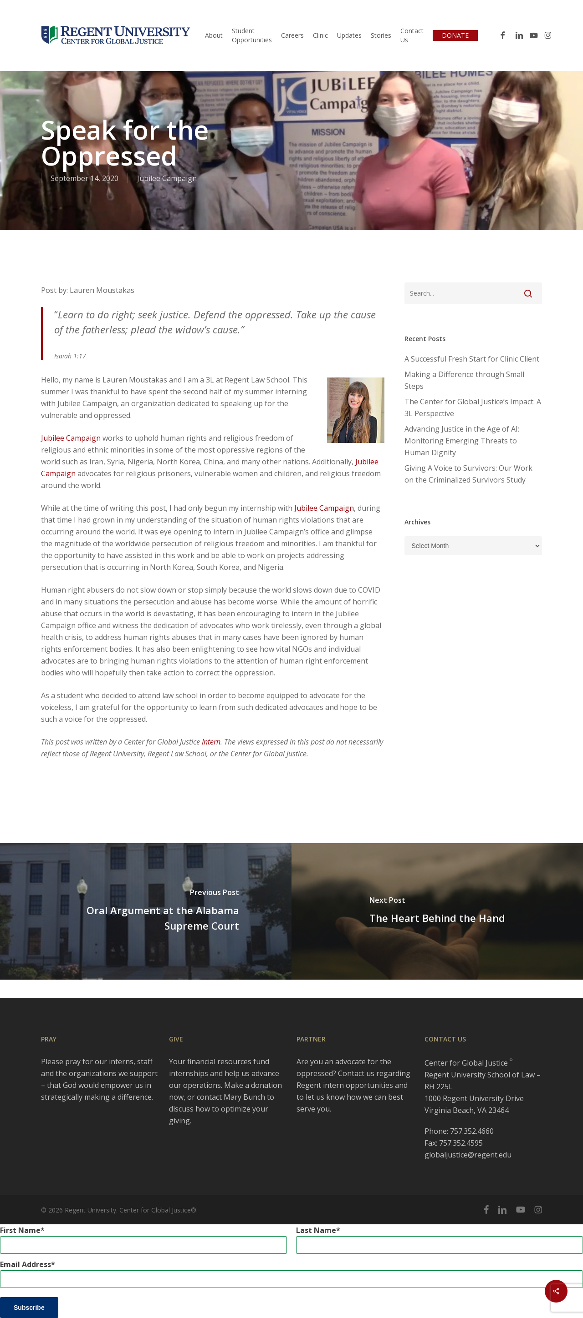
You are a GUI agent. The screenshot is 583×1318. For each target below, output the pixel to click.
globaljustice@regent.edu (467, 1155)
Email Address (25, 1264)
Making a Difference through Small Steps (464, 380)
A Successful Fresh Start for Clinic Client (471, 359)
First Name (20, 1230)
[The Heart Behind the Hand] (437, 911)
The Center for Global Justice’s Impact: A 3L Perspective (472, 407)
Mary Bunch (244, 1097)
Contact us (356, 1073)
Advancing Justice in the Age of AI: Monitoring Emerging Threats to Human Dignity (461, 441)
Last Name (316, 1230)
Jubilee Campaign (167, 178)
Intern (211, 742)
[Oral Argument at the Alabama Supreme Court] (146, 911)
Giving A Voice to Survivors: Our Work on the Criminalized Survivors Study (468, 474)
